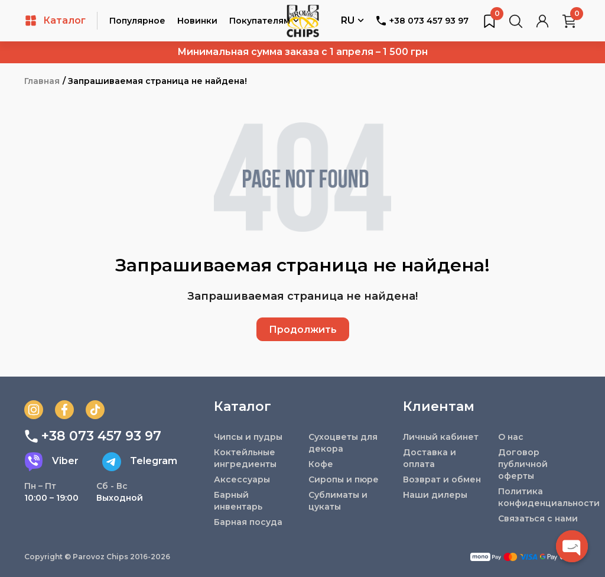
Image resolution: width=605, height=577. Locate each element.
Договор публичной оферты (523, 464)
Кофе (320, 464)
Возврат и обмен (442, 479)
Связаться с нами (538, 518)
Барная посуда (248, 522)
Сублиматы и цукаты (337, 501)
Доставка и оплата (429, 458)
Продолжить (303, 329)
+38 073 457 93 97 (422, 20)
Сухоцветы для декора (343, 443)
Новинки (197, 20)
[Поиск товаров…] (516, 21)
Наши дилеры (435, 495)
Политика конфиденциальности (539, 497)
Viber (51, 461)
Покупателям (264, 21)
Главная (42, 81)
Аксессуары (242, 479)
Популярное (137, 20)
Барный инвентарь (238, 501)
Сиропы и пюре (343, 479)
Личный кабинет (441, 437)
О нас (510, 437)
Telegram (139, 461)
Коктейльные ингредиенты (245, 458)
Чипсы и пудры (248, 437)
